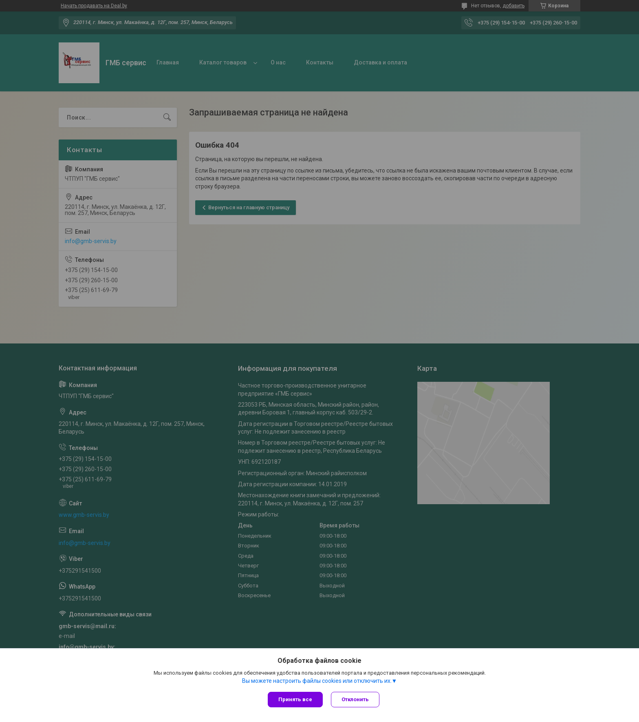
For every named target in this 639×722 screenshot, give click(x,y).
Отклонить (355, 699)
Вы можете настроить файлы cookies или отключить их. (317, 681)
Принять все (295, 699)
